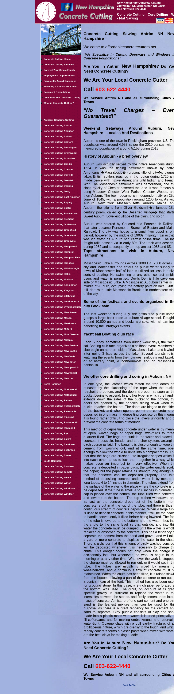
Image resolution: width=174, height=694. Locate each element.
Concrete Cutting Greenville (59, 241)
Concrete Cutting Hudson (58, 279)
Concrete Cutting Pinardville (59, 411)
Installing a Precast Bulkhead (60, 86)
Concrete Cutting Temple (57, 472)
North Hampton (52, 384)
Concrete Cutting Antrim (57, 125)
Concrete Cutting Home (56, 59)
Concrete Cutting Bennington (60, 147)
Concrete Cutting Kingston (58, 290)
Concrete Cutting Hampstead (60, 246)
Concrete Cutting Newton (58, 378)
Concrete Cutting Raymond (59, 428)
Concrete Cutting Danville (58, 175)
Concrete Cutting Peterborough (61, 406)
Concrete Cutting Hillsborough (61, 268)
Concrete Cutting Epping (57, 202)
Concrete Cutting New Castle (60, 351)
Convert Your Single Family (59, 70)
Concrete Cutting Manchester (60, 312)
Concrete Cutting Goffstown (59, 224)
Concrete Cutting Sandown (59, 444)
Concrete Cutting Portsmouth (60, 422)
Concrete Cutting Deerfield (58, 180)
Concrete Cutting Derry (56, 191)
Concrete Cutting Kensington (60, 285)
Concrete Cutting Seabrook (59, 450)
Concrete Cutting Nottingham (60, 395)
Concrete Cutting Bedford (58, 142)
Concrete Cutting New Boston (60, 345)
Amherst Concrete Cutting (58, 120)
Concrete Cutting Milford (57, 329)
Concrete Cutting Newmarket (60, 373)
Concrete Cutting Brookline (59, 158)
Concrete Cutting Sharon (57, 455)
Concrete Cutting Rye (55, 433)
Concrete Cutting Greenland (59, 235)
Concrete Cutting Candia (57, 164)
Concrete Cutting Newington (59, 362)
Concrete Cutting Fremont (58, 219)
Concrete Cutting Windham (59, 488)
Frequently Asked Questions (59, 81)
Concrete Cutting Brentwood (60, 153)
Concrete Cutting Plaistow (58, 417)
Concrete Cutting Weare (57, 477)
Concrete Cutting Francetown (60, 213)
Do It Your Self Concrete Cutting (61, 97)
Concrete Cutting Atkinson (58, 131)
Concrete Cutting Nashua (58, 340)
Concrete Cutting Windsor (58, 494)
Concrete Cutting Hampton (58, 252)
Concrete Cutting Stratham (58, 466)
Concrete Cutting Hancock (58, 263)
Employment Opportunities (59, 75)
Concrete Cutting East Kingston (61, 197)
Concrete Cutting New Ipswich (60, 367)
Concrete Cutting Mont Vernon (60, 334)
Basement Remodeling (56, 92)
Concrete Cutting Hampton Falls (62, 257)
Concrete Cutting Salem (57, 439)
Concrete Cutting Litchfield (59, 296)
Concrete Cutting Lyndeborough (62, 307)
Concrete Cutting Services (58, 64)
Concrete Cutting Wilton (57, 483)
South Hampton (52, 461)
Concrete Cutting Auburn (57, 136)
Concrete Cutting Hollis (56, 274)
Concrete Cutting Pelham (57, 400)
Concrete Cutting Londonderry (61, 301)
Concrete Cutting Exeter (57, 208)
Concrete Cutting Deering (58, 186)
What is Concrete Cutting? (58, 103)
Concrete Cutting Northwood (60, 389)
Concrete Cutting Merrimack (59, 323)
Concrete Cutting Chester (58, 169)
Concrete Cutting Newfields (59, 356)
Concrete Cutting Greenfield (59, 230)
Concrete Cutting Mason (57, 318)
